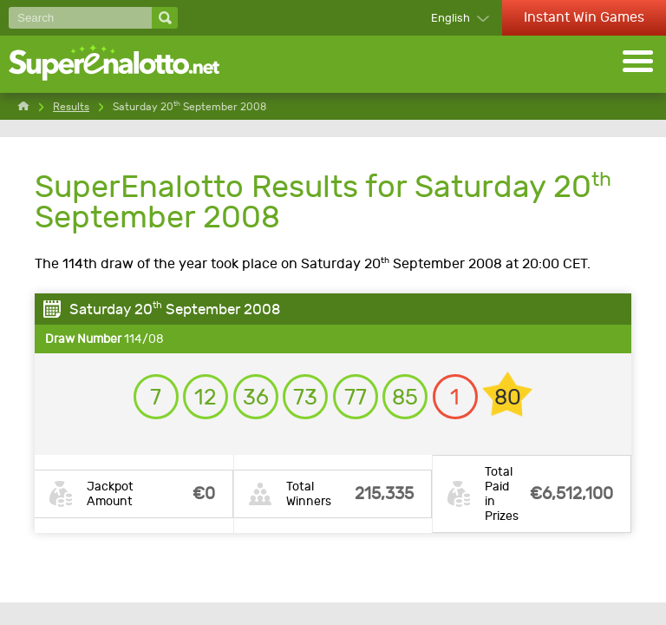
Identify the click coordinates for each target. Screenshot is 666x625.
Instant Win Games (584, 17)
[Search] (80, 18)
